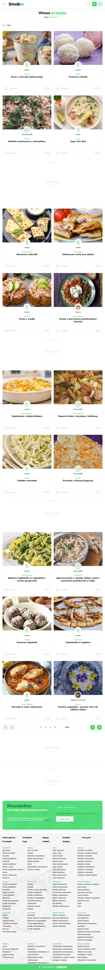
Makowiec (6, 898)
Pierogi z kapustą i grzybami (89, 898)
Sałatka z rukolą (84, 864)
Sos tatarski (57, 903)
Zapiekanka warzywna (61, 955)
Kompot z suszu (83, 901)
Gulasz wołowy (8, 955)
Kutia (80, 903)
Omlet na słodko (9, 853)
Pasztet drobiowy (59, 890)
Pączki (5, 915)
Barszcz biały (58, 861)
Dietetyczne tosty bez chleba (78, 254)
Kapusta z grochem (85, 892)
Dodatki (66, 837)
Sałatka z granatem (85, 872)
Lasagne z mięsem (60, 960)
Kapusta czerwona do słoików (89, 932)
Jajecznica (6, 850)
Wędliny (27, 316)
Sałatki (27, 139)
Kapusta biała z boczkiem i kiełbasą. (78, 416)
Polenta (30, 909)
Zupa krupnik (58, 856)
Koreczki (6, 929)
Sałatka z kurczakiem (86, 859)
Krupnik (30, 887)
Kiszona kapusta (84, 915)
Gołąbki (30, 884)
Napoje (45, 837)
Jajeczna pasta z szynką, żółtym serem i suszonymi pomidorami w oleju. (78, 579)
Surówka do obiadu (85, 850)
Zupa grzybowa (84, 890)
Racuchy (6, 856)
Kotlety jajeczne (84, 946)
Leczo (5, 946)
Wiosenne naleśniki (26, 254)
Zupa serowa (58, 867)
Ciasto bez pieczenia (10, 901)
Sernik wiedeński (34, 929)
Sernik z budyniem (10, 884)
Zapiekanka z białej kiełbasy (27, 416)
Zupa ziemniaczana (60, 864)
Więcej (46, 820)
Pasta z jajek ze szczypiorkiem (39, 918)
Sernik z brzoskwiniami (36, 926)
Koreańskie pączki (9, 932)
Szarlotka (6, 890)
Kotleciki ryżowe (33, 906)
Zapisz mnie (64, 819)
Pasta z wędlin (27, 318)
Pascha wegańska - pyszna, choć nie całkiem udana (78, 708)
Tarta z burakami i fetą (86, 949)
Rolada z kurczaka (85, 952)
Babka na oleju (8, 892)
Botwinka (31, 915)
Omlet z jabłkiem (9, 864)
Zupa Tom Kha (78, 141)
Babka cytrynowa (59, 898)
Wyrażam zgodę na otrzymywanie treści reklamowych (75, 814)
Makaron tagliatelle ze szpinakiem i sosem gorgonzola (27, 579)
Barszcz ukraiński (59, 859)
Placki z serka (8, 867)
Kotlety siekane (33, 861)
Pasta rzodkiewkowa (35, 923)
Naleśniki (6, 861)
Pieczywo (86, 837)
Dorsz (29, 864)
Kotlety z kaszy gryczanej (37, 890)
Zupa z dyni (57, 853)
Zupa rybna (82, 887)
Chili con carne (8, 957)
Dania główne (27, 252)
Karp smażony (83, 895)
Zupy (78, 139)
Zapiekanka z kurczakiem (62, 949)
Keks (79, 906)
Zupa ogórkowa (59, 872)
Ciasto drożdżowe (9, 887)
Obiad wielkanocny (60, 887)
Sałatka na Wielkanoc (86, 867)
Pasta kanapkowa (10, 859)
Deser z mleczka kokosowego (27, 76)
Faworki (6, 918)
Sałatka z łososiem (85, 856)
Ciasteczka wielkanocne (62, 892)
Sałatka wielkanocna (61, 906)
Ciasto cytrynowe (9, 903)
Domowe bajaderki (27, 642)
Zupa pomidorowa (60, 875)
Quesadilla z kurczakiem (87, 960)
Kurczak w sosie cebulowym (27, 706)
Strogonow (7, 952)
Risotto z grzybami (34, 892)
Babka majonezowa (60, 921)
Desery (27, 74)
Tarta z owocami (59, 915)
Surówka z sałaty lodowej (87, 853)
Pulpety (30, 853)
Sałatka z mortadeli (85, 870)
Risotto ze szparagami (36, 898)
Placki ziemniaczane (35, 859)
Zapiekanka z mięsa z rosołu (64, 957)
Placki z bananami (10, 875)
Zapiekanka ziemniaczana (63, 952)
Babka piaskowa (59, 901)
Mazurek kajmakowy (61, 918)
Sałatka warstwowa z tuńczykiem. (27, 141)
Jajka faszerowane (60, 884)
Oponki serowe (8, 921)
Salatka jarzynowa (85, 861)
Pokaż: (52, 17)
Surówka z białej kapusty (87, 875)
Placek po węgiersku (10, 949)
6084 (67, 727)
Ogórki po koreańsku (85, 937)
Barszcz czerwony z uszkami (88, 884)
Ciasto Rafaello (8, 895)
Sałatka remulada (27, 480)
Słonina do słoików (85, 940)
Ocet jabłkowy (83, 918)
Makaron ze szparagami (36, 921)
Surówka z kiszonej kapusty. (78, 480)
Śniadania (78, 252)
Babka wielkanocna (60, 895)
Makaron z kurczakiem (36, 856)
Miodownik (7, 906)
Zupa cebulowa (58, 878)
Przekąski (78, 640)
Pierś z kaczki (32, 850)
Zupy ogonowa (58, 850)
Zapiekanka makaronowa (37, 867)
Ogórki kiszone (83, 921)
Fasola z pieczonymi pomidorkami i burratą (78, 320)
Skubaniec (7, 909)
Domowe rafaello (78, 76)
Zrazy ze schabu (33, 870)
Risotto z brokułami (34, 895)
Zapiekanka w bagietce (78, 642)
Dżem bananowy (84, 934)
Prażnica (6, 878)
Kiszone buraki (83, 929)
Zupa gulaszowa (59, 870)
